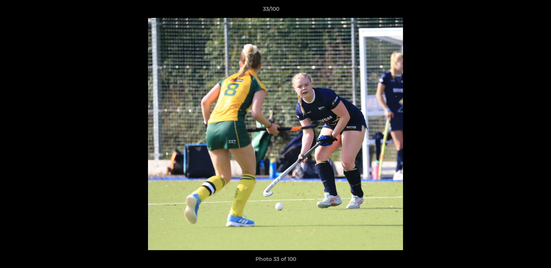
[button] (519, 10)
